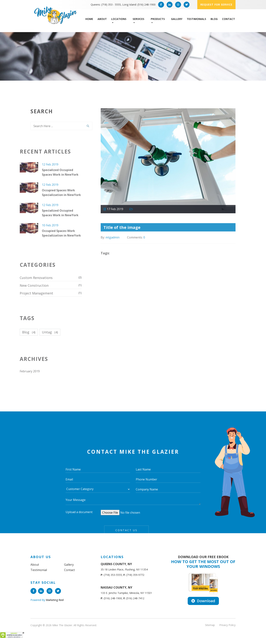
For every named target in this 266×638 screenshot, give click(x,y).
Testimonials (196, 19)
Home (89, 19)
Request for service (216, 4)
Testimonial (38, 570)
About (102, 19)
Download (203, 600)
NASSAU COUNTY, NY (116, 587)
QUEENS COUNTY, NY (116, 564)
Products (158, 19)
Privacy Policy (227, 625)
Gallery (176, 19)
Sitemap (210, 625)
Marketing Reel (54, 600)
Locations (118, 19)
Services (138, 19)
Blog (214, 19)
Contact (228, 19)
